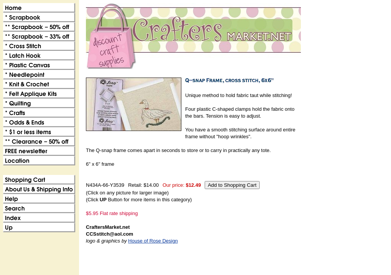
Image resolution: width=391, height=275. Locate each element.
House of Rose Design (153, 241)
